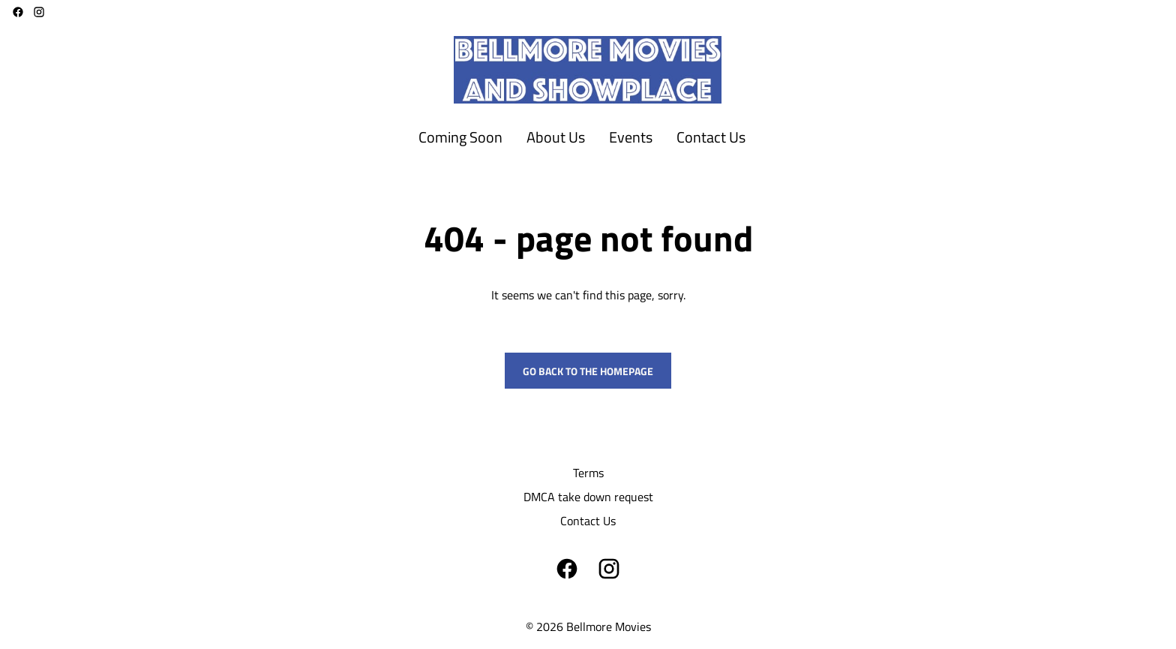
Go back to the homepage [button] (588, 371)
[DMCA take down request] (588, 497)
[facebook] (18, 12)
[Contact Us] (711, 138)
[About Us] (555, 138)
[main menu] (582, 138)
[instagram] (39, 12)
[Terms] (588, 473)
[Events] (630, 138)
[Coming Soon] (460, 138)
